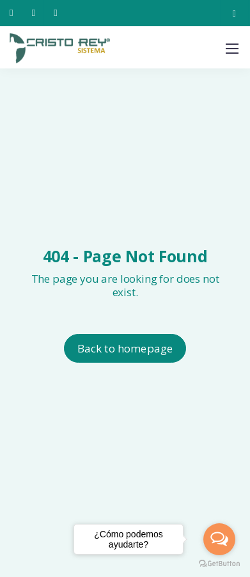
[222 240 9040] (14, 13)
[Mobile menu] (232, 48)
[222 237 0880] (36, 13)
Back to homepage (125, 348)
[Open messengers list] (219, 539)
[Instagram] (235, 13)
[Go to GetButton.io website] (219, 564)
